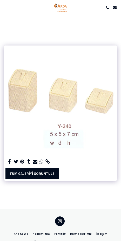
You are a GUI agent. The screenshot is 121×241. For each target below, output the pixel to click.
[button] (5, 7)
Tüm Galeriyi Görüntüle (32, 173)
